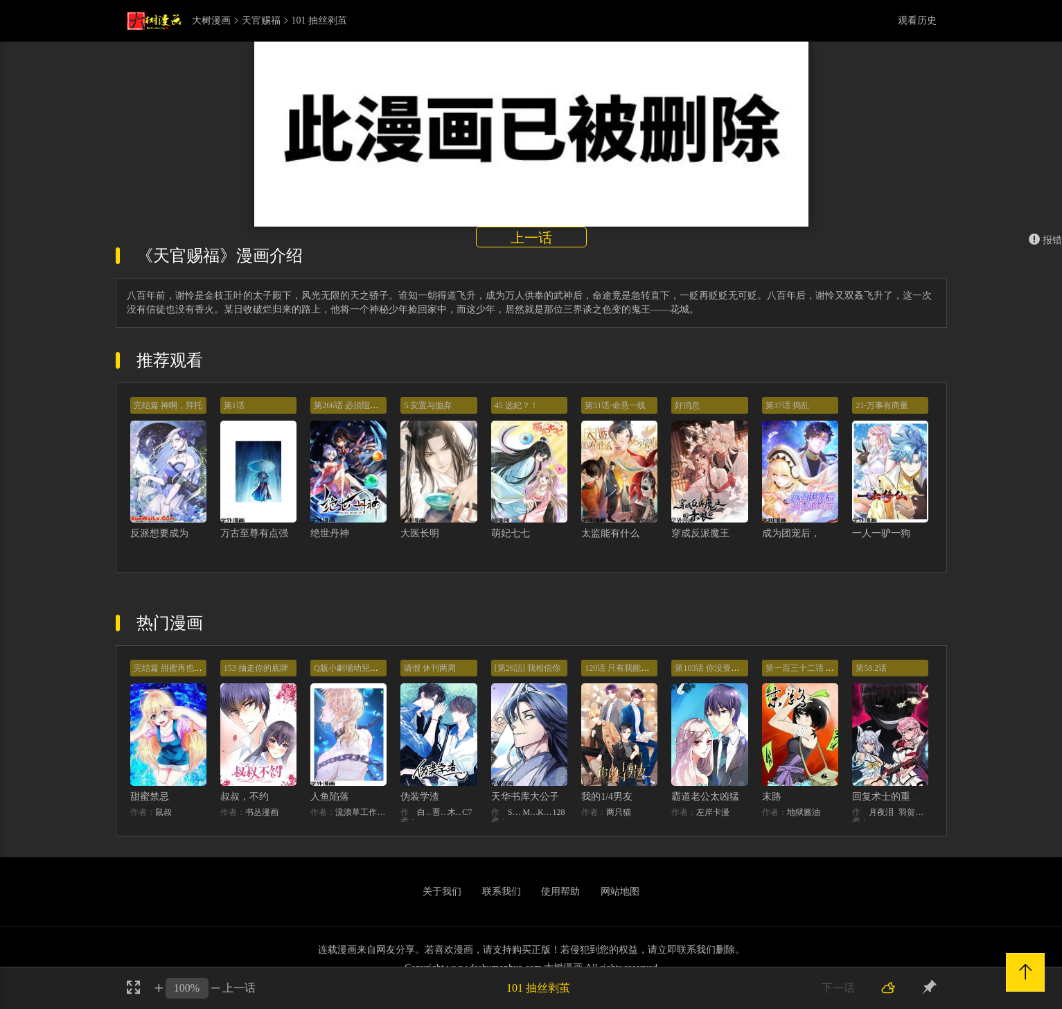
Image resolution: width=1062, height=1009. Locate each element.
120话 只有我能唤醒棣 (625, 668)
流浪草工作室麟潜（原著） (361, 812)
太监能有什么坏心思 (625, 533)
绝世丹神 (329, 533)
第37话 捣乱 (787, 405)
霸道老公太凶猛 (705, 796)
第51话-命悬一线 (615, 405)
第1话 (234, 405)
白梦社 (424, 812)
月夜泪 (881, 812)
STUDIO (515, 812)
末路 (771, 796)
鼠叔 (163, 812)
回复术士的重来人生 (895, 796)
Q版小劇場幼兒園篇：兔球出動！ (375, 668)
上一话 (531, 237)
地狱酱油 (803, 812)
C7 (467, 812)
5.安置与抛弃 (428, 405)
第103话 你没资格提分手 (719, 668)
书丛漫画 (261, 812)
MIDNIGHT (530, 812)
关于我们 (442, 891)
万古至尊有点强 (254, 533)
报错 (1045, 240)
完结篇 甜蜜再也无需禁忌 (180, 668)
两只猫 (618, 812)
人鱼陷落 (329, 796)
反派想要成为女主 (169, 533)
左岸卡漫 (712, 812)
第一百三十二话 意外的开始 (816, 668)
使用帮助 (560, 891)
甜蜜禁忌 (149, 796)
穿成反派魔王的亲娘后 (719, 533)
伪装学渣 (419, 796)
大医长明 (419, 533)
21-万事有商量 (882, 405)
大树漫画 (211, 21)
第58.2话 (871, 668)
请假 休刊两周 (430, 668)
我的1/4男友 (606, 796)
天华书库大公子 (525, 796)
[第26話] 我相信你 (527, 668)
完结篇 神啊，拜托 (168, 405)
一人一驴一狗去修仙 (895, 533)
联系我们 (501, 891)
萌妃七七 (510, 533)
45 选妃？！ (516, 405)
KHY (545, 812)
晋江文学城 (440, 812)
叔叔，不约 (244, 796)
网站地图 (620, 891)
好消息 (687, 405)
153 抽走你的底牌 (256, 668)
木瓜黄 (455, 812)
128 (559, 812)
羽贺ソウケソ (913, 812)
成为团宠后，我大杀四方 (815, 533)
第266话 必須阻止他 (350, 405)
